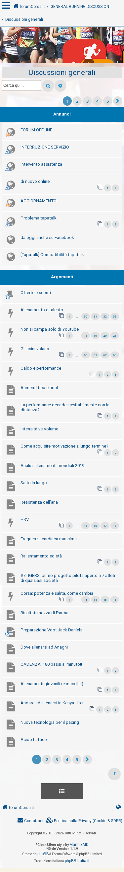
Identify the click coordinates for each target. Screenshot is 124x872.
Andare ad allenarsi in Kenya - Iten (53, 702)
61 (95, 355)
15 (85, 525)
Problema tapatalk (39, 218)
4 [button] (97, 101)
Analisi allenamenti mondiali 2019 (52, 465)
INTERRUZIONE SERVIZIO (45, 147)
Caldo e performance (41, 368)
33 (114, 316)
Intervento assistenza (41, 164)
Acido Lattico (34, 739)
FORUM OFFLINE (36, 129)
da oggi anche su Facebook (47, 237)
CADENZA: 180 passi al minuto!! (51, 664)
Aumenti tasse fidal (39, 387)
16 (95, 525)
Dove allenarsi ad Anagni (44, 647)
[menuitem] (84, 821)
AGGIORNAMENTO (39, 200)
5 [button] (107, 101)
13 (85, 599)
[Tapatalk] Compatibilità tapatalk (52, 254)
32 (104, 316)
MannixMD (79, 844)
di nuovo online (35, 181)
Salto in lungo (34, 482)
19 (95, 335)
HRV (25, 519)
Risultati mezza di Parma (44, 612)
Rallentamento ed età (41, 555)
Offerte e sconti (36, 292)
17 (104, 525)
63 (114, 355)
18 (85, 335)
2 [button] (77, 101)
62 (104, 355)
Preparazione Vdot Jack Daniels (51, 629)
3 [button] (87, 101)
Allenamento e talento (42, 309)
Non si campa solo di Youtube (50, 329)
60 (85, 355)
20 (104, 335)
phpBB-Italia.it (77, 860)
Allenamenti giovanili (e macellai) (52, 683)
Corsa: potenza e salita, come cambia (57, 593)
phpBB (43, 854)
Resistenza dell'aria (39, 502)
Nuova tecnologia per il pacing (50, 722)
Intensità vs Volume (39, 428)
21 (114, 335)
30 (85, 316)
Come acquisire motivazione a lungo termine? (64, 446)
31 (95, 316)
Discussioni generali (62, 72)
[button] (117, 101)
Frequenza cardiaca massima (49, 538)
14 (95, 599)
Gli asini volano (35, 348)
